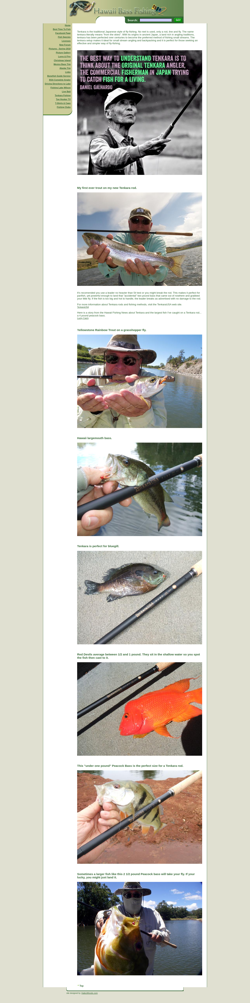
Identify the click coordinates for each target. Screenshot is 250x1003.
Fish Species (64, 37)
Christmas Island (62, 60)
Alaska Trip (65, 68)
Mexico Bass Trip (62, 64)
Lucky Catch (83, 318)
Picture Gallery (63, 52)
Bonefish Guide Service (59, 76)
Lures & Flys (64, 56)
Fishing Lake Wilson (61, 87)
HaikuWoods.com (89, 993)
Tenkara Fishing (63, 95)
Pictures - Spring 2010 (60, 49)
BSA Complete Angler (60, 80)
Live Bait (66, 91)
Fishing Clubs (64, 107)
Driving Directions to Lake (58, 84)
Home (68, 25)
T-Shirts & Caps (63, 103)
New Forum (65, 45)
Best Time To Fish (62, 29)
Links (68, 72)
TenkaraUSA (83, 307)
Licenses (66, 41)
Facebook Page (63, 33)
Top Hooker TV (63, 99)
